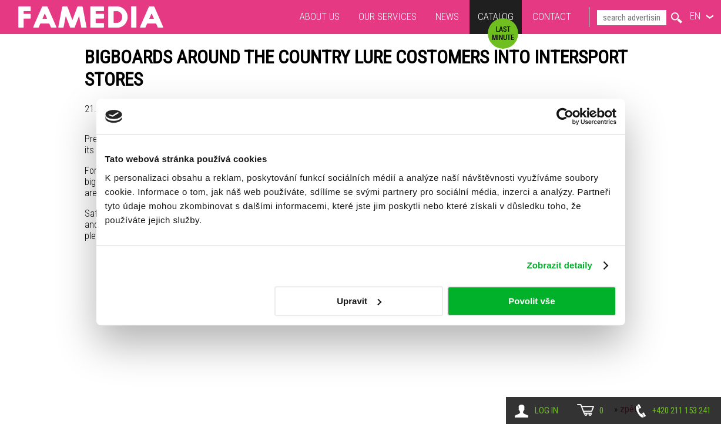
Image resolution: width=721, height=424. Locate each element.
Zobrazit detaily (559, 265)
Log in (546, 410)
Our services (387, 16)
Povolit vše (531, 301)
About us (320, 16)
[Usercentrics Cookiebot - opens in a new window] (565, 116)
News (447, 16)
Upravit (359, 301)
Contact (551, 16)
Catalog (496, 18)
